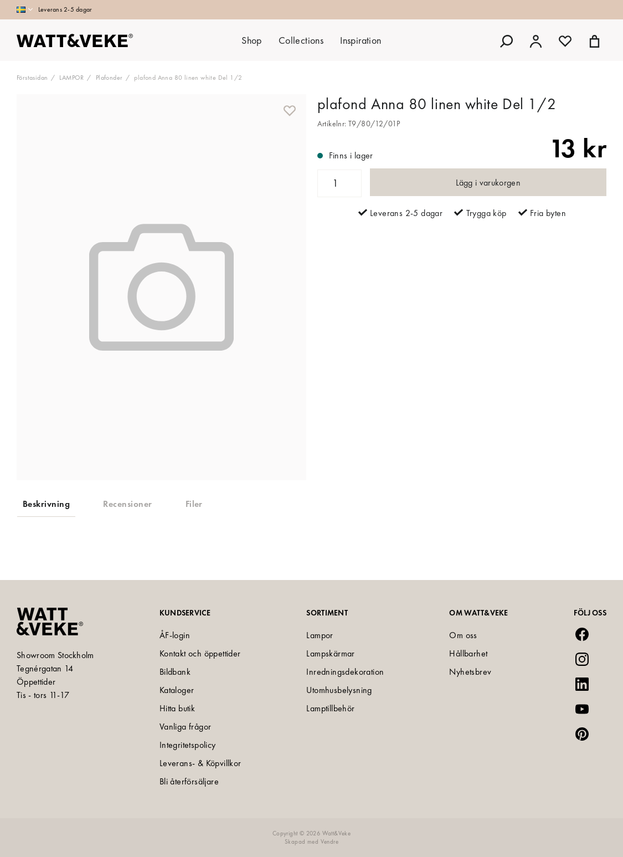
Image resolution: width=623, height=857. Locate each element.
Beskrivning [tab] (46, 504)
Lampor (319, 635)
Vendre (329, 841)
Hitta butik (177, 708)
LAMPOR (71, 77)
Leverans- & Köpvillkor (200, 763)
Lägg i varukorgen (488, 182)
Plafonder (109, 77)
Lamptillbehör (330, 708)
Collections (301, 40)
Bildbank (174, 672)
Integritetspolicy (187, 745)
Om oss (463, 635)
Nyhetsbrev (470, 672)
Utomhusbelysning (339, 690)
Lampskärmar (330, 653)
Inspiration (360, 40)
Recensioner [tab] (127, 504)
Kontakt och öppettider (200, 653)
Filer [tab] (194, 504)
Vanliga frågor (185, 726)
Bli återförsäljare (189, 781)
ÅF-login (174, 635)
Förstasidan (32, 77)
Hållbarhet (468, 653)
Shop (251, 40)
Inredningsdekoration (345, 672)
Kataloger (176, 690)
